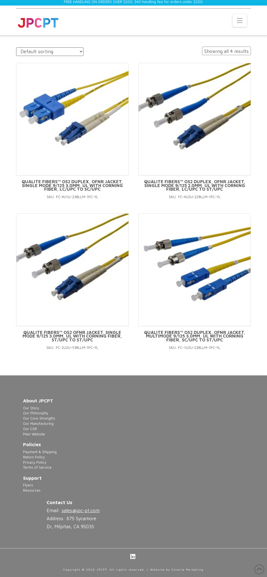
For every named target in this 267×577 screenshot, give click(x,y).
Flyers (28, 485)
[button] (240, 20)
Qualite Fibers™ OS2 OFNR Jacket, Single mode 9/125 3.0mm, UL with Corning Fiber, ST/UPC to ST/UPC (72, 336)
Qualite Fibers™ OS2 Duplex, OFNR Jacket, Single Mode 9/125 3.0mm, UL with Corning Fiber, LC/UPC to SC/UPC (72, 185)
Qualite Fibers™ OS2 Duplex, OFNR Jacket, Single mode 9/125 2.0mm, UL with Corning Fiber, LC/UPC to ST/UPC (194, 185)
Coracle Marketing (188, 569)
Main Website (34, 434)
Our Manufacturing (38, 424)
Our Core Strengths (39, 418)
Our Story (31, 408)
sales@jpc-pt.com (81, 510)
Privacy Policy (34, 462)
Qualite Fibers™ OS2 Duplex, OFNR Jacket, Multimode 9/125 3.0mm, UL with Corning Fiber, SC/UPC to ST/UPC (194, 336)
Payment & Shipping (40, 452)
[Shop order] (50, 51)
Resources (32, 490)
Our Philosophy (35, 413)
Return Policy (34, 457)
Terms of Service (37, 467)
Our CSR (30, 429)
